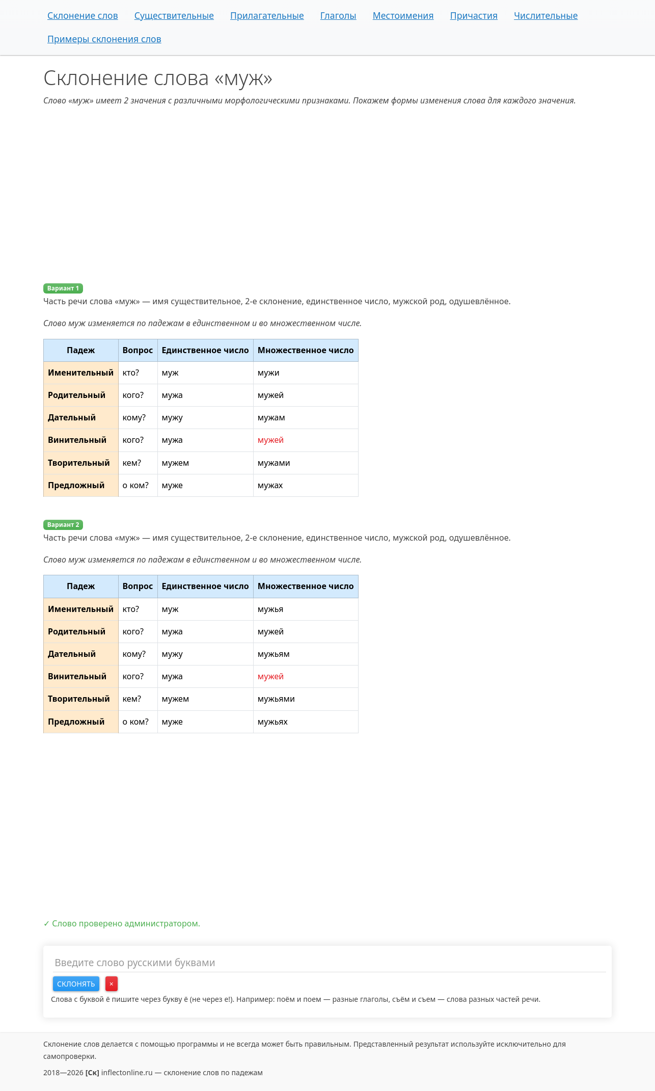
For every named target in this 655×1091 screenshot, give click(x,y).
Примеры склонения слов (104, 39)
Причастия (474, 15)
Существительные (174, 15)
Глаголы (338, 15)
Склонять (76, 984)
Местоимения (403, 15)
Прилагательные (267, 15)
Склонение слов (82, 15)
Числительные (546, 15)
